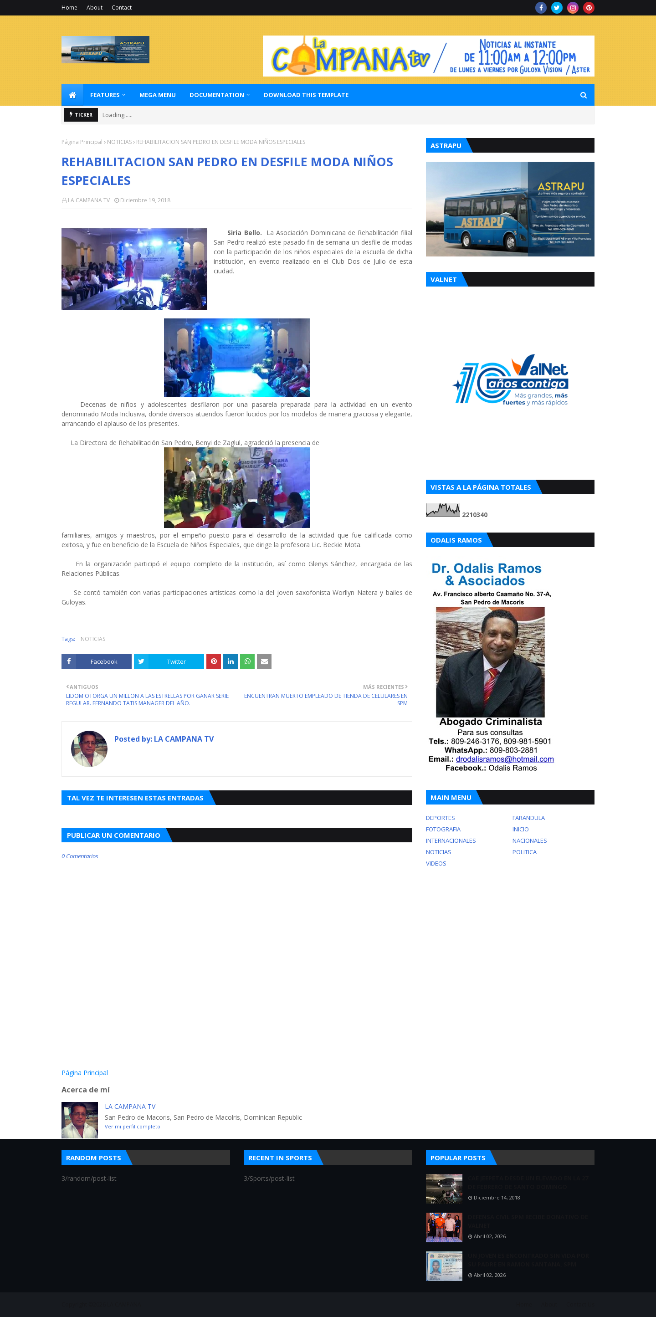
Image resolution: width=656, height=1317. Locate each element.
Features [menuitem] (105, 95)
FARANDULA (528, 818)
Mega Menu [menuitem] (157, 95)
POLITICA (524, 852)
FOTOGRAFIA (443, 829)
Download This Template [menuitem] (306, 95)
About (94, 7)
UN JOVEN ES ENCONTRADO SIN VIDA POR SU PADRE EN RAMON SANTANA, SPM (528, 1260)
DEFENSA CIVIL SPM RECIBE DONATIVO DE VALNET (528, 1221)
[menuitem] (72, 95)
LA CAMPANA (124, 1304)
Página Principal (82, 142)
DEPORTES (440, 818)
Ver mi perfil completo (132, 1126)
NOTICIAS (119, 142)
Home (69, 7)
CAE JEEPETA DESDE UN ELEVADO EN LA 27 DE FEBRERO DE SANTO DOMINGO (528, 1182)
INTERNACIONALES (451, 840)
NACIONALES (529, 840)
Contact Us (580, 1304)
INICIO (520, 829)
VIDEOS (436, 863)
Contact (122, 7)
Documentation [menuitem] (217, 95)
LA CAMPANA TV (89, 200)
